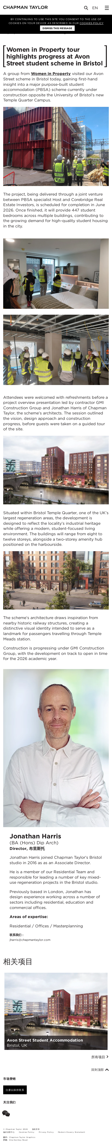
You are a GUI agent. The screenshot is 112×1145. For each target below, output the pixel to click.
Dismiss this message (57, 28)
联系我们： (30, 937)
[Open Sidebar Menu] (107, 8)
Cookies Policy (91, 23)
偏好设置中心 (9, 1132)
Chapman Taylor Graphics (22, 1137)
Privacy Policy (46, 1132)
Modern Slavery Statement (71, 1132)
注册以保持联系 (15, 1089)
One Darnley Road (18, 1140)
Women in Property (51, 73)
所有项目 (100, 1057)
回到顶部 (100, 1069)
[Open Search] (86, 9)
